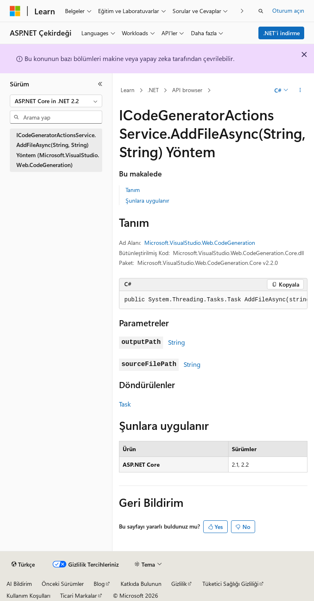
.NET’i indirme (281, 33)
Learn (128, 90)
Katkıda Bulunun (141, 583)
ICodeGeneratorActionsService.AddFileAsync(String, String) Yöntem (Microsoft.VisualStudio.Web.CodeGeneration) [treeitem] (57, 150)
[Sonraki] (242, 11)
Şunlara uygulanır (147, 200)
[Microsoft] (15, 11)
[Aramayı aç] (261, 11)
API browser (187, 90)
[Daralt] (100, 84)
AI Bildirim (19, 583)
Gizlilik (179, 583)
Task (125, 404)
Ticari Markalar (78, 595)
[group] (213, 300)
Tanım (133, 190)
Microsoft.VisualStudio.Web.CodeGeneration (199, 242)
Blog (99, 583)
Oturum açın (288, 10)
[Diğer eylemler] (300, 90)
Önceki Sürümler (63, 583)
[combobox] (56, 101)
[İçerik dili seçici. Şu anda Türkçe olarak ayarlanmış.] (23, 564)
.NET (153, 90)
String (176, 342)
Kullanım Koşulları (28, 595)
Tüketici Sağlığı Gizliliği (230, 583)
